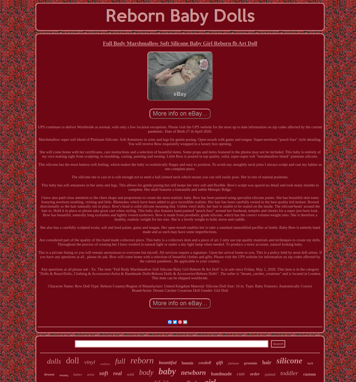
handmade (221, 373)
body (146, 372)
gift (219, 362)
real (117, 373)
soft (103, 373)
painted (270, 374)
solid (130, 374)
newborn (193, 372)
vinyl (89, 362)
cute (241, 373)
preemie (250, 363)
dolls (54, 361)
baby (167, 371)
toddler (289, 373)
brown (49, 374)
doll (72, 360)
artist (90, 374)
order (255, 374)
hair (266, 362)
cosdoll (204, 362)
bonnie (187, 363)
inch (310, 363)
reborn (142, 360)
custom (309, 374)
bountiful (167, 362)
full (120, 361)
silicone (289, 360)
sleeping (64, 375)
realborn (105, 363)
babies (77, 374)
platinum (233, 363)
